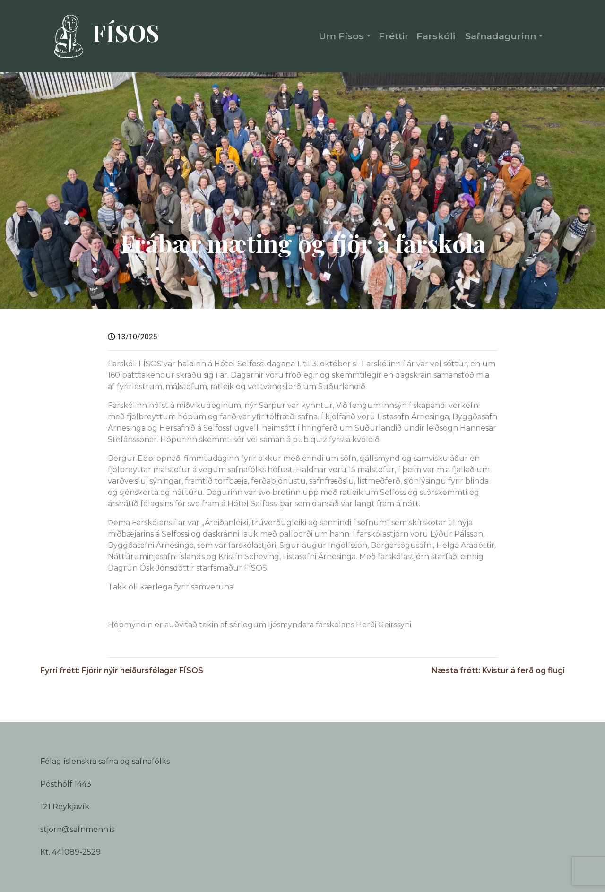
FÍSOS (102, 36)
